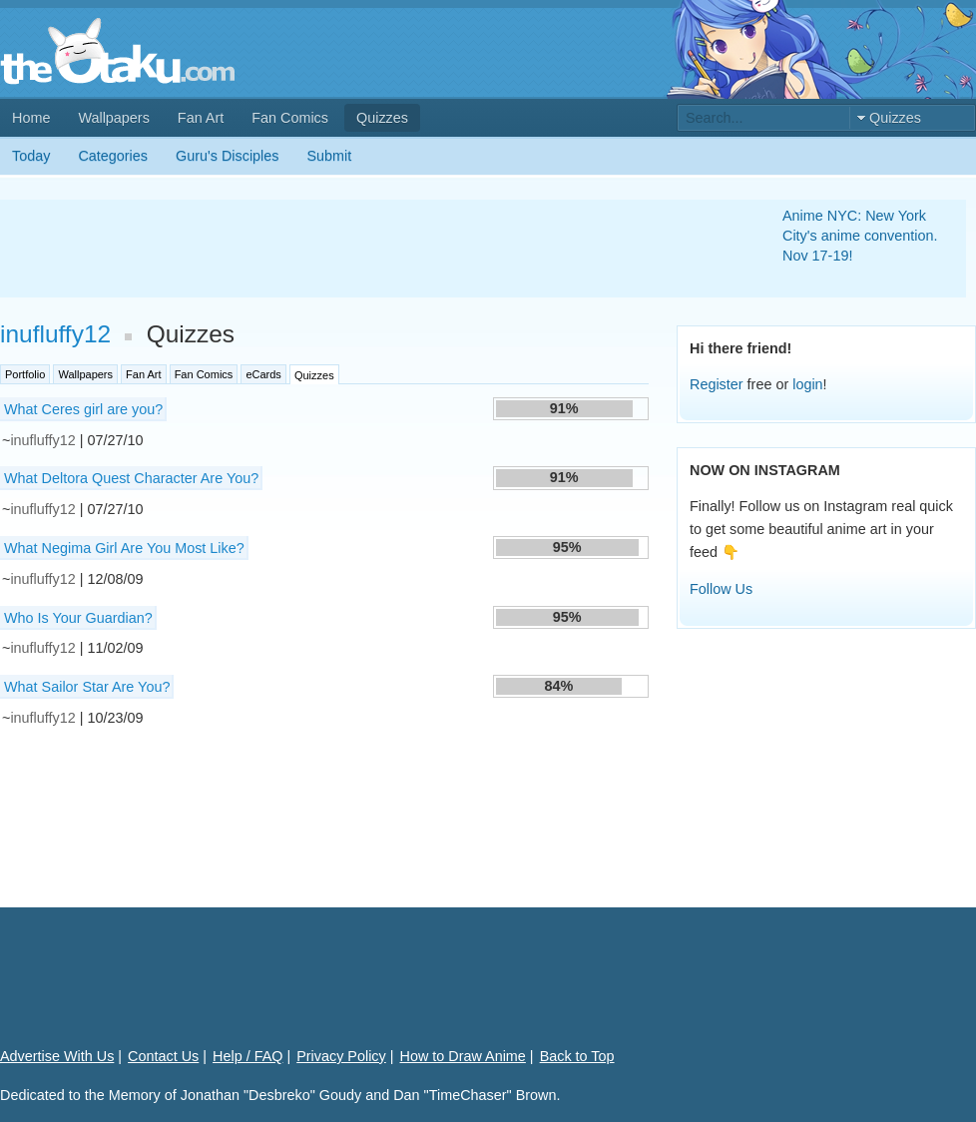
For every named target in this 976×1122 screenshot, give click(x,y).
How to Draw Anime (463, 1056)
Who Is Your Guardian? (78, 618)
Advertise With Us (57, 1056)
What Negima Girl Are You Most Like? (124, 548)
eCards (262, 374)
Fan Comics (289, 118)
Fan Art (201, 118)
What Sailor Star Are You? (87, 687)
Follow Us (721, 589)
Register (716, 384)
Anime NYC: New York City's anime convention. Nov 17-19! (860, 236)
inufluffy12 (55, 333)
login (807, 384)
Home (31, 118)
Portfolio (25, 374)
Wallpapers (113, 118)
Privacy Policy (341, 1056)
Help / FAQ (247, 1056)
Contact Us (163, 1056)
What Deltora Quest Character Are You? (131, 478)
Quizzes (382, 118)
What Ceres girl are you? (83, 409)
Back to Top (577, 1056)
